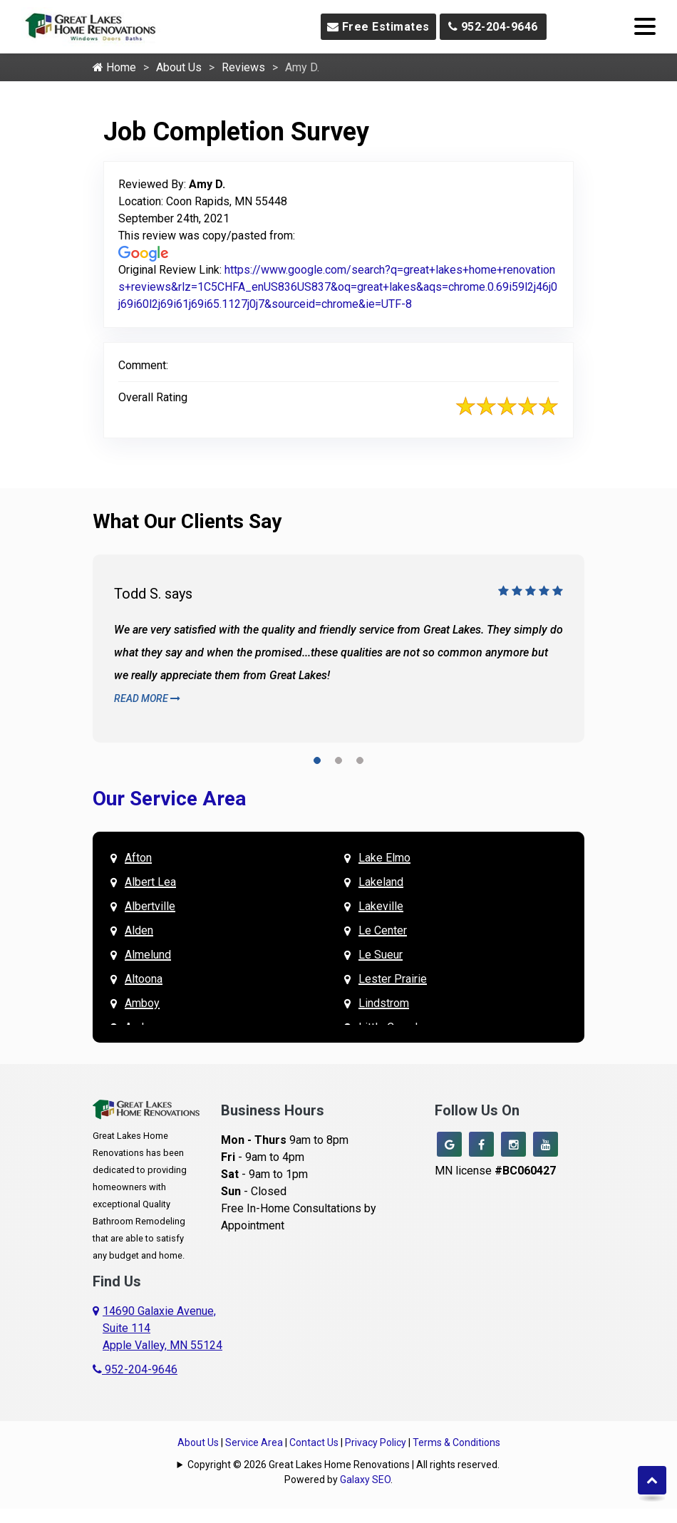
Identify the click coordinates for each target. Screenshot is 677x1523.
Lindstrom (383, 1003)
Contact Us (313, 1442)
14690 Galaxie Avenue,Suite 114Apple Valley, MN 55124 (162, 1328)
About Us (179, 67)
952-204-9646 (493, 26)
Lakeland (380, 882)
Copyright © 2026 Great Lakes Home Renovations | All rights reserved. (343, 1464)
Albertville (150, 906)
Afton (138, 857)
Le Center (382, 930)
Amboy (142, 1003)
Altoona (143, 979)
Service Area (254, 1442)
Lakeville (380, 906)
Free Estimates (378, 26)
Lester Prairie (392, 979)
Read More (147, 698)
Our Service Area (169, 798)
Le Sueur (380, 954)
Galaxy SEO (365, 1479)
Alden (139, 930)
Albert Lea (150, 882)
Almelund (148, 954)
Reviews (243, 67)
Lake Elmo (384, 857)
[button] (317, 763)
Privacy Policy (375, 1442)
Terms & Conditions (456, 1442)
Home (114, 67)
